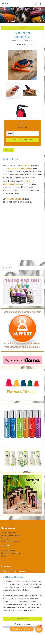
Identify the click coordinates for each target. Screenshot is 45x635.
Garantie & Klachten (8, 533)
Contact (4, 556)
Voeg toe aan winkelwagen (22, 140)
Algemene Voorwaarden (10, 553)
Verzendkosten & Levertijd (11, 535)
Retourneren (6, 538)
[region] (22, 597)
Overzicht (8, 150)
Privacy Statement (8, 550)
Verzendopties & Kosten (10, 541)
